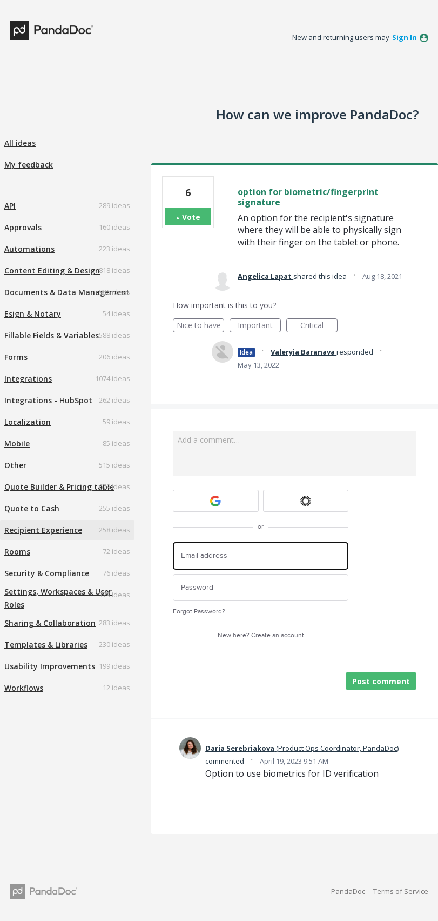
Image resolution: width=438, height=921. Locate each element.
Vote (191, 217)
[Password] (260, 588)
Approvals (23, 227)
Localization (27, 422)
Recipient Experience (43, 530)
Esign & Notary (32, 314)
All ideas (20, 143)
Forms (16, 357)
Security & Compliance (46, 573)
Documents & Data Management (67, 292)
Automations (29, 249)
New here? (261, 635)
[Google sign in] (216, 501)
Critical (319, 326)
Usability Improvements (49, 666)
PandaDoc (348, 891)
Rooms (17, 551)
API (10, 206)
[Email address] (260, 556)
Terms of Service (400, 891)
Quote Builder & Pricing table (59, 487)
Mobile (17, 443)
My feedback (28, 164)
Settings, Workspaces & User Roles (58, 598)
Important (259, 326)
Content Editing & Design (52, 270)
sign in (404, 37)
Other (15, 465)
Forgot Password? (199, 612)
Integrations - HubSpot (48, 400)
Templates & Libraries (45, 644)
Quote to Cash (31, 508)
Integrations (28, 378)
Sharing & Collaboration (50, 623)
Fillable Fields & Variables (51, 335)
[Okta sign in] (306, 501)
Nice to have (201, 326)
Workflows (23, 688)
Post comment (381, 681)
